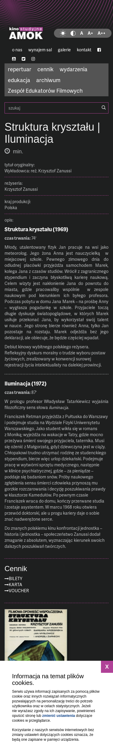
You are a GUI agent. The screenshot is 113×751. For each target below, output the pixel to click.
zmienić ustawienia (58, 716)
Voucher (19, 590)
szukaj (56, 107)
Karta (15, 584)
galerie (64, 50)
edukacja (19, 80)
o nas (17, 50)
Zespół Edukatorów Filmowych (45, 90)
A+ (90, 33)
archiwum (48, 80)
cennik (45, 69)
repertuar (19, 69)
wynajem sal (40, 50)
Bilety (15, 578)
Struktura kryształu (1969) (36, 229)
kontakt (84, 50)
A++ (101, 33)
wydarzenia (73, 69)
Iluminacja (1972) (26, 383)
